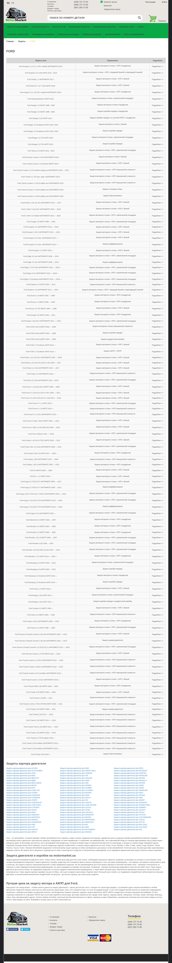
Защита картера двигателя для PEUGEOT (130, 772)
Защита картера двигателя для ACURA (21, 770)
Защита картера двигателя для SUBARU (130, 809)
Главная (10, 43)
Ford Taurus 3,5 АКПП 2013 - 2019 (41, 152)
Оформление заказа (112, 10)
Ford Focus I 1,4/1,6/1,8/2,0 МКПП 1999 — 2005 (41, 388)
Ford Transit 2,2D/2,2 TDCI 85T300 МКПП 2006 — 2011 (40, 705)
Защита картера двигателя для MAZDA (75, 819)
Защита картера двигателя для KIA (74, 802)
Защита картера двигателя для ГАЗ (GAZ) (130, 828)
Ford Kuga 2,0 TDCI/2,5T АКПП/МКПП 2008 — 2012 (41, 483)
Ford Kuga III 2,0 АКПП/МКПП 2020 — (41, 515)
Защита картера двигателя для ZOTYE (129, 824)
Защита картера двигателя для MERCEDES (77, 821)
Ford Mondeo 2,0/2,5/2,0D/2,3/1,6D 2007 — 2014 (41, 551)
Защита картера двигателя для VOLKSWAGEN (132, 819)
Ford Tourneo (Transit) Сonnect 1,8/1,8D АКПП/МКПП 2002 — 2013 (41, 636)
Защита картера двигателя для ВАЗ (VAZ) (130, 826)
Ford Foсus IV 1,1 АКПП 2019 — (41, 405)
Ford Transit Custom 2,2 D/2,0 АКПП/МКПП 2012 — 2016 (41, 662)
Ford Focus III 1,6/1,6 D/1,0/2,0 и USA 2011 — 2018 (41, 399)
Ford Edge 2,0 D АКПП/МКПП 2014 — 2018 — (41, 275)
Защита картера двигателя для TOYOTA (130, 816)
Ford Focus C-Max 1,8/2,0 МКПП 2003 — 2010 (41, 422)
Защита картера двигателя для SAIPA (129, 789)
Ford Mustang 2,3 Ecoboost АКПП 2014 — (41, 577)
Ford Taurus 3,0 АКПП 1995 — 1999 (41, 629)
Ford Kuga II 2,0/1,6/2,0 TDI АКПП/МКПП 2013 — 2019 (41, 502)
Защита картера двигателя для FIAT (20, 828)
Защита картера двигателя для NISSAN (76, 833)
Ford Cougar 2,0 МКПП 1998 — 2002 (41, 223)
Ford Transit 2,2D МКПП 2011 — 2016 (41, 722)
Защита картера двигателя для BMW (21, 782)
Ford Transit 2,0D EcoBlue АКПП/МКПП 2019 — (41, 745)
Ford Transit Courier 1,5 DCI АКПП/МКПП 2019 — (41, 681)
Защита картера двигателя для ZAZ (128, 831)
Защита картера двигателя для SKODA (129, 797)
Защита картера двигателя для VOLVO (129, 821)
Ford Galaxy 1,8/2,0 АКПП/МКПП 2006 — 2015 (41, 466)
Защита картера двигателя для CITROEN (22, 809)
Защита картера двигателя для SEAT (128, 794)
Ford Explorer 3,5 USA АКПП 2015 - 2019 (41, 74)
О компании (51, 2)
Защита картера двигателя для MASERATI (77, 816)
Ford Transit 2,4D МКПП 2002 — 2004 (41, 694)
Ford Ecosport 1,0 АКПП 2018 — (41, 252)
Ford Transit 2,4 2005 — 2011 (41, 699)
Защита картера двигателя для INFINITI (76, 794)
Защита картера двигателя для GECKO (22, 831)
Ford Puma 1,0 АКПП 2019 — (40, 590)
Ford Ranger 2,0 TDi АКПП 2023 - (41, 139)
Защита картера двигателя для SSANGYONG (132, 806)
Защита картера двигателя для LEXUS (75, 809)
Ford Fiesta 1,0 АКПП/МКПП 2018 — (41, 375)
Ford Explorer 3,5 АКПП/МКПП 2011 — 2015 (41, 291)
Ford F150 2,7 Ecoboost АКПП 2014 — (41, 347)
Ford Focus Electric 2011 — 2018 (41, 435)
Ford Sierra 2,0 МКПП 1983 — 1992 (41, 616)
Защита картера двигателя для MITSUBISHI (77, 831)
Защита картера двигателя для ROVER (129, 784)
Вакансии (108, 6)
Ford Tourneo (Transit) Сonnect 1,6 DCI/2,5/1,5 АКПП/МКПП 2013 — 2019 (41, 649)
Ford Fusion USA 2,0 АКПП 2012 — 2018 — (41, 455)
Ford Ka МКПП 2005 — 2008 (41, 472)
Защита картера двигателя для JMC (74, 784)
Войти (164, 3)
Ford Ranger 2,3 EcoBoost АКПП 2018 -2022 (41, 126)
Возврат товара (53, 9)
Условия (50, 7)
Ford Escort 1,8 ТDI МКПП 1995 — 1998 (41, 310)
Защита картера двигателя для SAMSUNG (131, 792)
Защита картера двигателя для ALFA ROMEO (24, 772)
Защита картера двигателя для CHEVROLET (24, 804)
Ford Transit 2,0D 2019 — (41, 756)
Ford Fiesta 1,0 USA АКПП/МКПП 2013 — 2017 (41, 369)
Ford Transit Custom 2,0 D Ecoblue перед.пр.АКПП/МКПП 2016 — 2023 (41, 172)
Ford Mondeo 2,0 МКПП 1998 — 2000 (41, 534)
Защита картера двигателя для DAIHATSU (23, 819)
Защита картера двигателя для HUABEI (76, 789)
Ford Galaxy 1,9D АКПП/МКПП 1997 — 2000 (41, 461)
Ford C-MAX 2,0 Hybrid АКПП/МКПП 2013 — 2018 (41, 217)
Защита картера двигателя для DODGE (22, 821)
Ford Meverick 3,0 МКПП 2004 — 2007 (41, 521)
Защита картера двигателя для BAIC (20, 777)
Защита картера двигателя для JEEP (74, 782)
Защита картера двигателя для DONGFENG (23, 824)
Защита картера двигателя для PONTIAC (130, 775)
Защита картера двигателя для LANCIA (75, 804)
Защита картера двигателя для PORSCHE (130, 777)
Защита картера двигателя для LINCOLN (76, 814)
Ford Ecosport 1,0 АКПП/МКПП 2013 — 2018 (41, 228)
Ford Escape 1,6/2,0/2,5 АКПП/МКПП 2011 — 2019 (41, 322)
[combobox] (95, 19)
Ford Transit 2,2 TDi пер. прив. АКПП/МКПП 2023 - (41, 178)
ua (12, 4)
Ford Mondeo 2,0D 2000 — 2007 (41, 545)
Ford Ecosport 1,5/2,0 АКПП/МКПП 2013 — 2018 (41, 234)
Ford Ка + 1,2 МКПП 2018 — (41, 478)
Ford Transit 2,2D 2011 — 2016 (41, 716)
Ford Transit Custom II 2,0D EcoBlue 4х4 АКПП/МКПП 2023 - (40, 185)
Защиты (22, 43)
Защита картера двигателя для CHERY (21, 802)
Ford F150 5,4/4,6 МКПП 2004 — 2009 (41, 328)
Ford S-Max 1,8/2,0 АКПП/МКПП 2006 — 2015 (41, 623)
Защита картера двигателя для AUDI (21, 775)
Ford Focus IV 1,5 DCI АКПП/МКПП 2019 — (41, 416)
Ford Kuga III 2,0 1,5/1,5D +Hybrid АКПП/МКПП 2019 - (41, 94)
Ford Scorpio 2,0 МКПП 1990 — (41, 610)
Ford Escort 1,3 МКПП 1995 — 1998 (41, 304)
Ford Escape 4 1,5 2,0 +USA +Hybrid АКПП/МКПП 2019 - (41, 68)
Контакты (50, 5)
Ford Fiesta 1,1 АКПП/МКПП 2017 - (41, 81)
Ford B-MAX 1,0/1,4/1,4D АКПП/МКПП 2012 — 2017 (41, 204)
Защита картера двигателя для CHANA (21, 794)
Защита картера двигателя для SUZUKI (129, 811)
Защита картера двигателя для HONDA (75, 787)
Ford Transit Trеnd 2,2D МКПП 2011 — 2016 (41, 728)
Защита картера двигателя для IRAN (74, 797)
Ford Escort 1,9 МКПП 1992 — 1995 (41, 297)
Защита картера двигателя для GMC (74, 770)
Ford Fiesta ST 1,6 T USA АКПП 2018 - (41, 87)
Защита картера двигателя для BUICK (21, 787)
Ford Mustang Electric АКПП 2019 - (40, 100)
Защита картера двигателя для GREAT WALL (78, 772)
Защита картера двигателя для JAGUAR (76, 779)
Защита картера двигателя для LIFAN (75, 811)
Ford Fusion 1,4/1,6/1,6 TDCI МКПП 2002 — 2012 (41, 442)
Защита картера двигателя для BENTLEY (22, 779)
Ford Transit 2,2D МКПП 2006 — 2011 (41, 711)
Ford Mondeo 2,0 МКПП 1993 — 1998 (41, 528)
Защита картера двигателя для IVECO (75, 799)
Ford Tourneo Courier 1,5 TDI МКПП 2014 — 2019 (41, 655)
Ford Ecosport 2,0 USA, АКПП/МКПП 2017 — (41, 239)
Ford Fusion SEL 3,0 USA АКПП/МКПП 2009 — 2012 (40, 448)
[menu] (86, 32)
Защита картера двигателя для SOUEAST (130, 804)
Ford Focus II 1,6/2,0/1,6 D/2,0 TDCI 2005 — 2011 (41, 394)
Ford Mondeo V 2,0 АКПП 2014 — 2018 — (41, 558)
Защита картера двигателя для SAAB (129, 787)
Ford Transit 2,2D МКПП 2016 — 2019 (41, 734)
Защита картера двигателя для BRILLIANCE (23, 784)
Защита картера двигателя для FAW (20, 826)
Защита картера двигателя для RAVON (129, 779)
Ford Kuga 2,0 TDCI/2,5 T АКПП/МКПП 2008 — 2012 (40, 489)
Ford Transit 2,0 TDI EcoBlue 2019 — (41, 739)
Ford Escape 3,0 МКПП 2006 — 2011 (41, 317)
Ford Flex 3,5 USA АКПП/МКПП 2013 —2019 (41, 382)
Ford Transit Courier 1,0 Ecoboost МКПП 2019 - (41, 165)
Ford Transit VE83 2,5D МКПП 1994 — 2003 (41, 688)
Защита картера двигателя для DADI (21, 814)
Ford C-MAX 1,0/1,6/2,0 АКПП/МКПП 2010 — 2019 (41, 211)
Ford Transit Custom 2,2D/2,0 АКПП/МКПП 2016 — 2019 (41, 668)
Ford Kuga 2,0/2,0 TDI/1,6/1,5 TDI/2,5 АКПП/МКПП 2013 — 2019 (41, 495)
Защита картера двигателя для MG (74, 826)
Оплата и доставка (54, 11)
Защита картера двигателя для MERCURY (77, 824)
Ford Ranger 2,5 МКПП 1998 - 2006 (41, 107)
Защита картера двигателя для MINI (74, 828)
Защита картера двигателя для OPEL (129, 770)
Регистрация (150, 3)
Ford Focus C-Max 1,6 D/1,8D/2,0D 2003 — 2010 (41, 429)
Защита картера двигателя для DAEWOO (22, 816)
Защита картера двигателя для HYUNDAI (76, 792)
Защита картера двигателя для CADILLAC (23, 792)
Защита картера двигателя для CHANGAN (23, 797)
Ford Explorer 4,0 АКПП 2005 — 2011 (41, 286)
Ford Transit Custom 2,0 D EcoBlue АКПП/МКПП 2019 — (41, 675)
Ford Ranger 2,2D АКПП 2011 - (41, 120)
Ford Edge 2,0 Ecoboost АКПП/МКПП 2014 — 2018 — (41, 281)
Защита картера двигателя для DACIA (21, 811)
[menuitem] (59, 28)
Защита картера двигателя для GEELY (21, 833)
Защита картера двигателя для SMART (129, 802)
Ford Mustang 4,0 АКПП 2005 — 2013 (41, 564)
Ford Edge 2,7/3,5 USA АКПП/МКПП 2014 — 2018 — (40, 269)
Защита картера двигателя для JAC (74, 777)
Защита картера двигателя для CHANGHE (23, 799)
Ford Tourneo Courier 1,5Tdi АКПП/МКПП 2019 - (41, 159)
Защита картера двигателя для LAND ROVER (78, 806)
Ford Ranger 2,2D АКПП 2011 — (41, 597)
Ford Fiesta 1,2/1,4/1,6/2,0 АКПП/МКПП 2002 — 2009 (41, 359)
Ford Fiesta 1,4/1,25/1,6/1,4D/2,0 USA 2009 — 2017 (41, 364)
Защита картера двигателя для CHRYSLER (23, 806)
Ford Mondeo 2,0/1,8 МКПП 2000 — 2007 (41, 539)
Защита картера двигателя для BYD (20, 789)
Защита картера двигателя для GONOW (76, 775)
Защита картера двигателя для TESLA (129, 814)
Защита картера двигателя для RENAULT (130, 782)
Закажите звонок (108, 3)
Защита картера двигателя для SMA (128, 799)
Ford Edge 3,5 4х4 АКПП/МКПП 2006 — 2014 (41, 258)
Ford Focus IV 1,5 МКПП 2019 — (41, 410)
